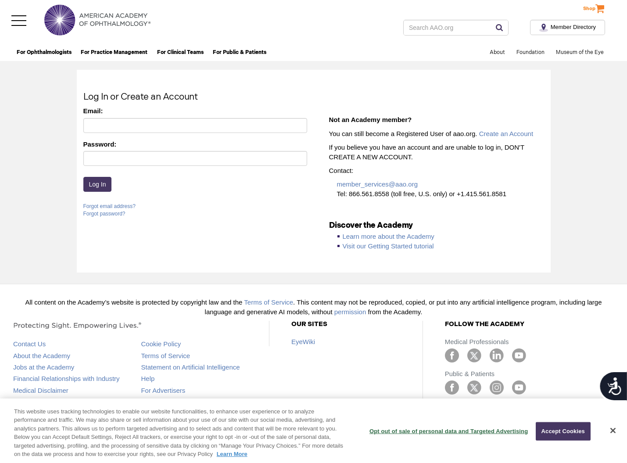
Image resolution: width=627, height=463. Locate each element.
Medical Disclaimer (40, 390)
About (497, 52)
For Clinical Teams (180, 52)
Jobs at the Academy (43, 367)
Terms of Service (268, 302)
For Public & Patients (239, 52)
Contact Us (29, 344)
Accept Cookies (563, 431)
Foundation (530, 52)
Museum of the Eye (580, 52)
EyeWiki (303, 341)
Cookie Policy (161, 344)
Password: (100, 144)
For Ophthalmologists (44, 52)
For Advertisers (163, 390)
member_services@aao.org (377, 184)
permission (350, 312)
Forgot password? (104, 214)
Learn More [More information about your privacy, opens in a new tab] (232, 454)
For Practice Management (114, 52)
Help (147, 378)
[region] (313, 430)
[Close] (613, 430)
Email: (93, 111)
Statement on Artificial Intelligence (190, 367)
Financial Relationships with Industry (66, 378)
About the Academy (41, 355)
